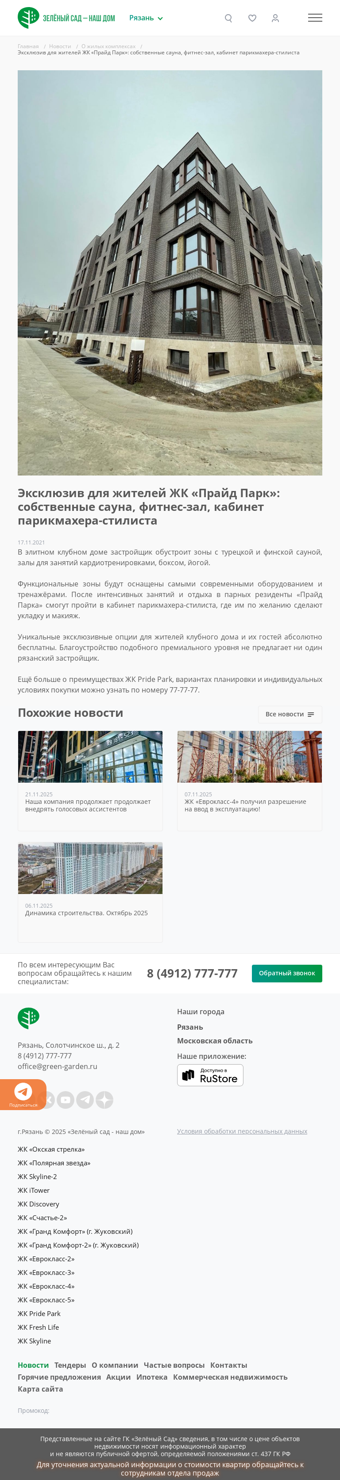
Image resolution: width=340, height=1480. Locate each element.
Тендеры (70, 1359)
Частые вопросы (174, 1359)
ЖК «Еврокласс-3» (46, 1268)
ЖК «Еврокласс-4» (46, 1282)
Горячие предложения (59, 1371)
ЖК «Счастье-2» (42, 1215)
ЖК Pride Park (39, 1308)
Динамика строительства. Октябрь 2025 (86, 913)
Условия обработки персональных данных (242, 1131)
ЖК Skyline (34, 1335)
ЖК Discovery (38, 1202)
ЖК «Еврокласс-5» (46, 1295)
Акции (118, 1371)
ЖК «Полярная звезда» (54, 1162)
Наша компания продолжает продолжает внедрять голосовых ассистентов (88, 805)
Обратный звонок (287, 973)
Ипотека (152, 1371)
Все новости (290, 714)
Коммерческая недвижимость (230, 1371)
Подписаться (23, 1095)
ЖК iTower (34, 1189)
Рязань (190, 1027)
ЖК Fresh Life (38, 1321)
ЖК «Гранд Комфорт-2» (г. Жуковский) (78, 1242)
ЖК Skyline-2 (37, 1176)
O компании (115, 1359)
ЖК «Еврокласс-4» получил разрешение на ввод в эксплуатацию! (245, 805)
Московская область (215, 1041)
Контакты (228, 1359)
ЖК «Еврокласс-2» (46, 1255)
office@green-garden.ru (57, 1066)
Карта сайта (40, 1383)
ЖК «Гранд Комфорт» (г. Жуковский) (75, 1229)
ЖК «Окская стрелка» (51, 1149)
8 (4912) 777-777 (192, 973)
